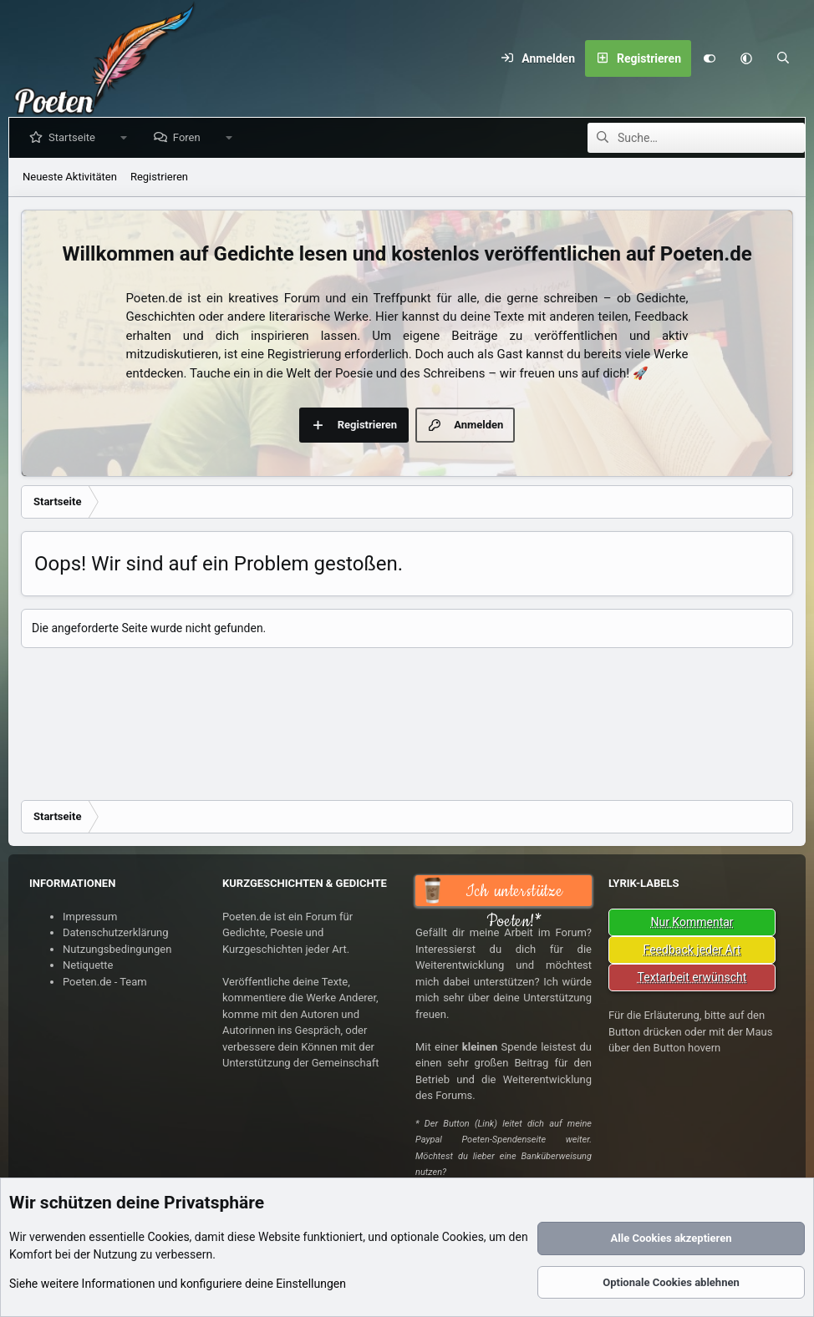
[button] (746, 58)
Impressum (90, 916)
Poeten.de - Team (105, 981)
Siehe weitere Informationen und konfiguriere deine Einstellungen (177, 1283)
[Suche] (783, 58)
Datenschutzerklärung (116, 932)
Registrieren (159, 176)
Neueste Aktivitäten (70, 176)
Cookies (168, 1237)
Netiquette (88, 965)
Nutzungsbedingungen (117, 949)
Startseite (75, 137)
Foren (190, 137)
